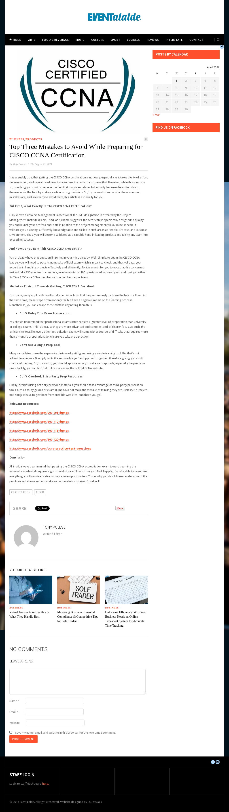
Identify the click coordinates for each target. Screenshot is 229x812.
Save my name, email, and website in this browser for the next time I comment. (65, 732)
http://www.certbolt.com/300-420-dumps (39, 439)
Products (33, 139)
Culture (97, 39)
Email (13, 711)
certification (21, 492)
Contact (196, 39)
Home (17, 39)
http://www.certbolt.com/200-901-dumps (39, 412)
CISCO (40, 492)
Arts (32, 39)
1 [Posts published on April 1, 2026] (176, 80)
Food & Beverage (55, 39)
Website (14, 722)
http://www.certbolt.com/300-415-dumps (39, 430)
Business (133, 39)
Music (80, 39)
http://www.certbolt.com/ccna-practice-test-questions (50, 448)
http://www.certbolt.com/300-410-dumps (39, 421)
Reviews (153, 39)
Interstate (174, 39)
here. (45, 783)
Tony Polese (19, 164)
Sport (115, 39)
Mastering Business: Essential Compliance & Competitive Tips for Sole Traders (77, 617)
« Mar (156, 114)
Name (14, 701)
